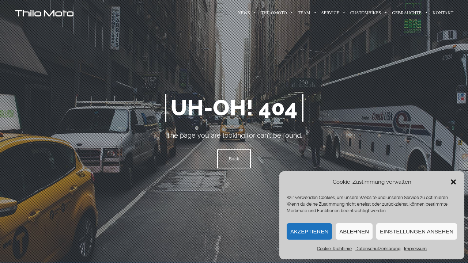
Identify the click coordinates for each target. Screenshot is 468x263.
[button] (453, 182)
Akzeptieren (309, 231)
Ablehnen (354, 231)
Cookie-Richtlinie (334, 248)
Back (234, 158)
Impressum (415, 248)
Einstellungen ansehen (416, 231)
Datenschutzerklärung (377, 248)
